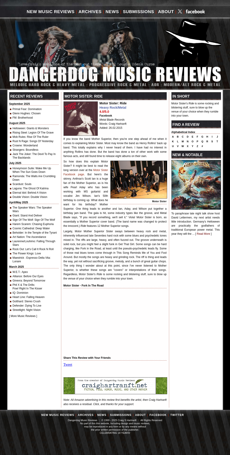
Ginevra (17, 280)
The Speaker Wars (24, 207)
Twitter (177, 415)
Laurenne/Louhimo (24, 241)
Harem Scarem (22, 224)
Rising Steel (20, 132)
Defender (18, 305)
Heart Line (19, 297)
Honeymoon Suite (23, 168)
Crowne (17, 145)
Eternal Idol (19, 192)
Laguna (17, 188)
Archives (90, 11)
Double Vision (21, 197)
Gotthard (18, 301)
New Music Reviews (51, 11)
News (112, 11)
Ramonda (18, 176)
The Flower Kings (23, 253)
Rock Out (18, 249)
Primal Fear (20, 109)
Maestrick (19, 257)
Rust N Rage (20, 141)
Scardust (18, 184)
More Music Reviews (23, 316)
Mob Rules (19, 136)
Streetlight (19, 310)
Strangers (18, 149)
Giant (16, 215)
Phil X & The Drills (23, 284)
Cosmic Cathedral (23, 228)
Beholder (18, 232)
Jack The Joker (22, 154)
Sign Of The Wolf (23, 219)
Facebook (106, 115)
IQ (14, 292)
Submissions (138, 11)
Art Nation (19, 237)
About (166, 11)
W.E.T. (16, 272)
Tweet (68, 364)
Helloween (19, 128)
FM (14, 117)
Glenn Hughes (21, 113)
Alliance (17, 276)
